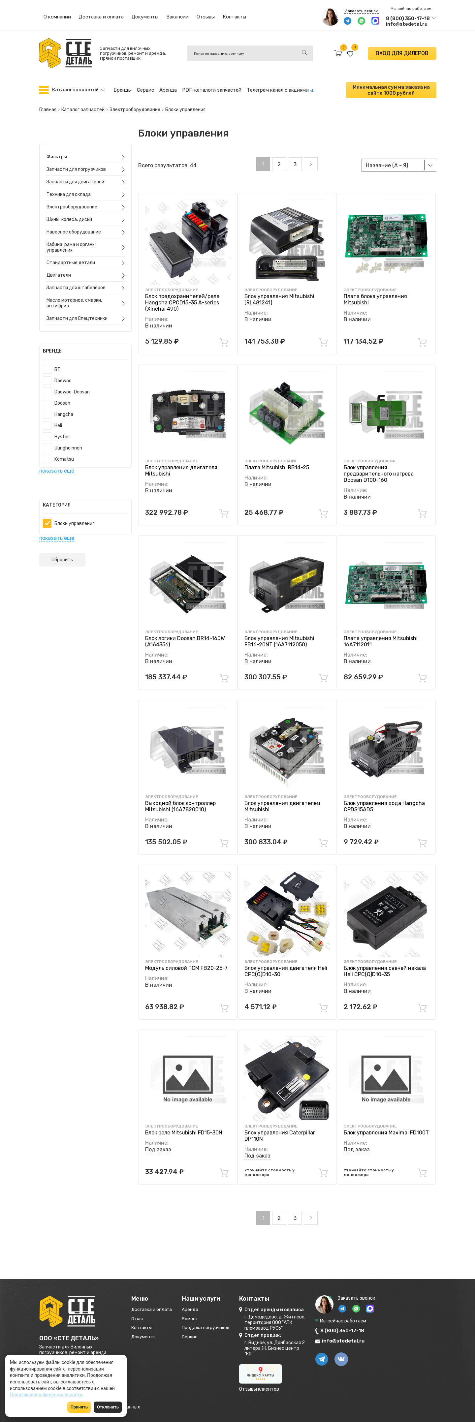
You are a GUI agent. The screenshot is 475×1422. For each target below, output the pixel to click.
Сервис (145, 89)
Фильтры (58, 150)
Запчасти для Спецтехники (78, 311)
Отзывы (206, 17)
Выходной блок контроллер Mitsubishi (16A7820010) (180, 799)
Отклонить (108, 1407)
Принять (79, 1407)
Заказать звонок (361, 11)
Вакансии (177, 17)
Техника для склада (70, 187)
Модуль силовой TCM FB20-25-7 (186, 961)
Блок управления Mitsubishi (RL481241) (279, 292)
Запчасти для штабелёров (77, 281)
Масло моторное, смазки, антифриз (75, 296)
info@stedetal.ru (407, 24)
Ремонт (207, 1314)
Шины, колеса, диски (70, 212)
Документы (145, 17)
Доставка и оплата (101, 17)
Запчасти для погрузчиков (77, 162)
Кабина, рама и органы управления (72, 240)
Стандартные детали (72, 256)
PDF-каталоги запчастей (211, 89)
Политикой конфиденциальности (46, 1394)
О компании (57, 17)
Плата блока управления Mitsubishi (375, 292)
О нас (138, 1314)
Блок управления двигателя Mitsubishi (181, 463)
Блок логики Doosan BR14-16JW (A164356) (185, 634)
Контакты (234, 17)
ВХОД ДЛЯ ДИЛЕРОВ (402, 53)
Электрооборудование (73, 200)
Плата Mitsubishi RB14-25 (276, 460)
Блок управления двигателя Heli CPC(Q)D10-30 (285, 964)
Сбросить (62, 553)
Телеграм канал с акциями (280, 89)
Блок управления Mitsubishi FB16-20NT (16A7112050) (279, 634)
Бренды (122, 89)
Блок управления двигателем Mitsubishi (282, 799)
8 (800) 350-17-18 (408, 18)
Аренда (168, 89)
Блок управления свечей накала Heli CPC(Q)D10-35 (385, 964)
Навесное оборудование (75, 225)
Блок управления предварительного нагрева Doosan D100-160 (379, 466)
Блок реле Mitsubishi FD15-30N (183, 1126)
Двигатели (60, 268)
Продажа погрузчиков (228, 1325)
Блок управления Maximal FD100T (386, 1126)
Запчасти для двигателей (76, 175)
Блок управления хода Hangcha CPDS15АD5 (384, 799)
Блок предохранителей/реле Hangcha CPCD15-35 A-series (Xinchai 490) (182, 295)
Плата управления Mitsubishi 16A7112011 (381, 634)
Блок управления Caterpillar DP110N (279, 1129)
